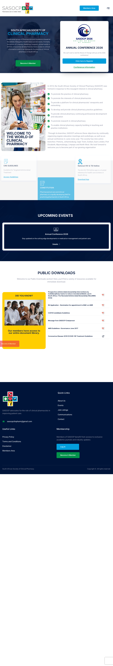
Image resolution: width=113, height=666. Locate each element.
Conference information (90, 67)
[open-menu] (108, 8)
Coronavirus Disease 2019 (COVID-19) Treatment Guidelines (70, 336)
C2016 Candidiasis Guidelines (59, 313)
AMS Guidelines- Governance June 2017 (63, 328)
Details (56, 244)
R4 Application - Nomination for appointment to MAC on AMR (70, 305)
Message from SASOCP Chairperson (61, 320)
